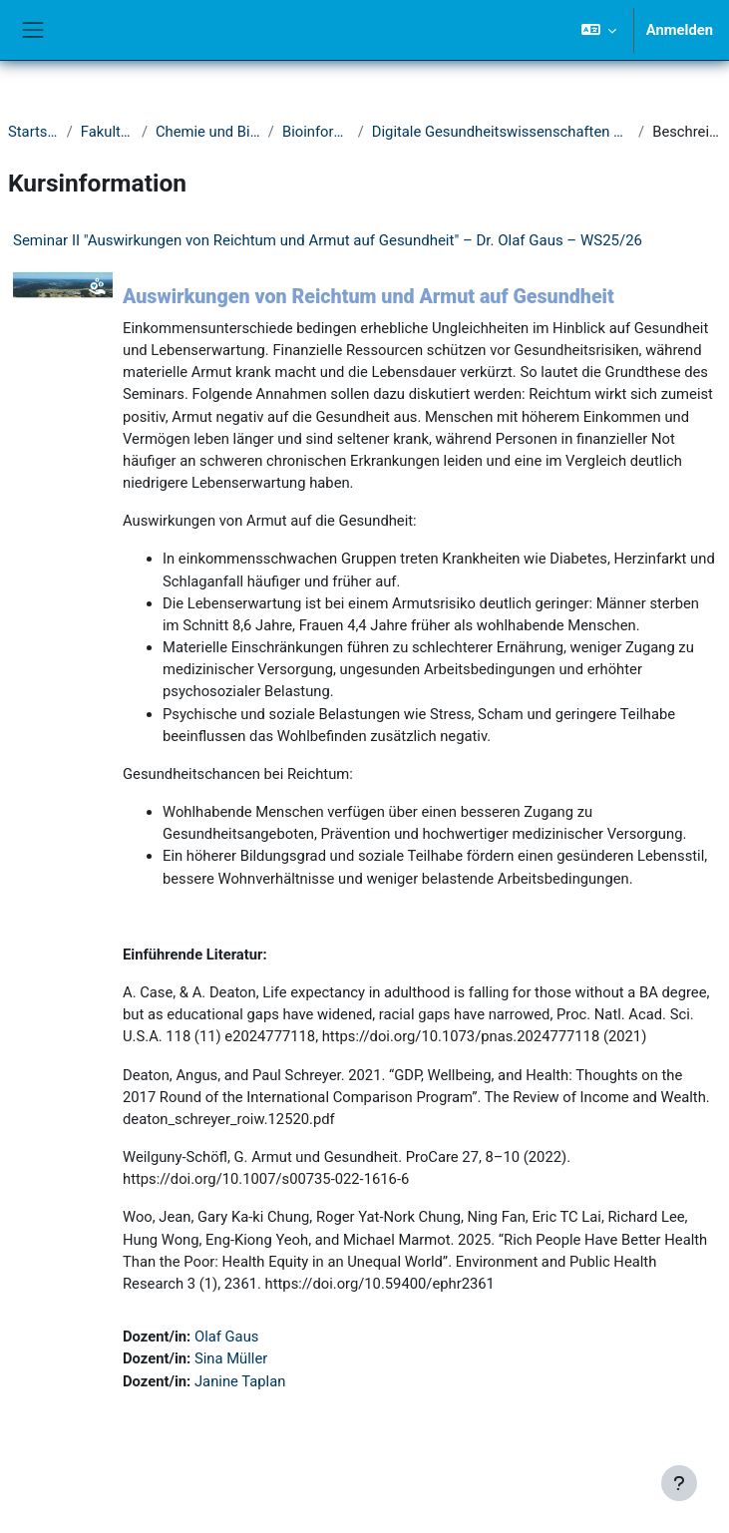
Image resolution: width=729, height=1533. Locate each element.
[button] (597, 30)
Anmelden (679, 30)
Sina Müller (230, 1358)
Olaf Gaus (226, 1336)
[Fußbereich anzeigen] (679, 1483)
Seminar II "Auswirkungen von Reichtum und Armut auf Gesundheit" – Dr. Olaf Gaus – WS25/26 (327, 240)
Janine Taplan (239, 1381)
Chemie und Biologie (208, 132)
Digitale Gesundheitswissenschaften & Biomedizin (501, 132)
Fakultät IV (107, 132)
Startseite (33, 132)
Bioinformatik (316, 132)
